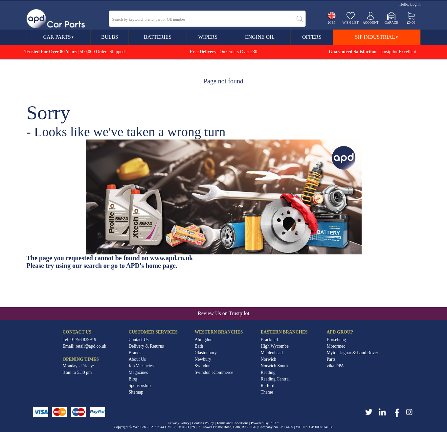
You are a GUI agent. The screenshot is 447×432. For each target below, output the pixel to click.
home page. (161, 265)
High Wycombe (275, 346)
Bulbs (109, 37)
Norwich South (274, 365)
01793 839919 (83, 339)
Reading (268, 372)
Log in (415, 4)
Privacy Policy (178, 423)
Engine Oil (260, 37)
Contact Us (139, 339)
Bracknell (269, 339)
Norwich (269, 359)
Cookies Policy (203, 423)
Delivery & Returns (146, 346)
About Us (137, 359)
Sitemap (136, 392)
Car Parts (58, 37)
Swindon (203, 365)
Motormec (336, 346)
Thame (267, 392)
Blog (133, 379)
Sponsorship (140, 385)
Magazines (138, 372)
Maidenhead (272, 352)
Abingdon (203, 339)
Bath (199, 346)
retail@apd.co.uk (91, 346)
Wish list (351, 22)
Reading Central (275, 379)
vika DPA (335, 365)
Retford (268, 385)
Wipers (208, 37)
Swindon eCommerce (214, 372)
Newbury (203, 359)
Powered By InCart (265, 423)
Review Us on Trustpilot (223, 313)
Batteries (157, 37)
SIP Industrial (376, 37)
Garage (391, 22)
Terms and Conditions (232, 423)
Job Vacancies (141, 365)
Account (370, 22)
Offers (312, 37)
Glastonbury (206, 352)
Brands (135, 352)
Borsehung (336, 339)
